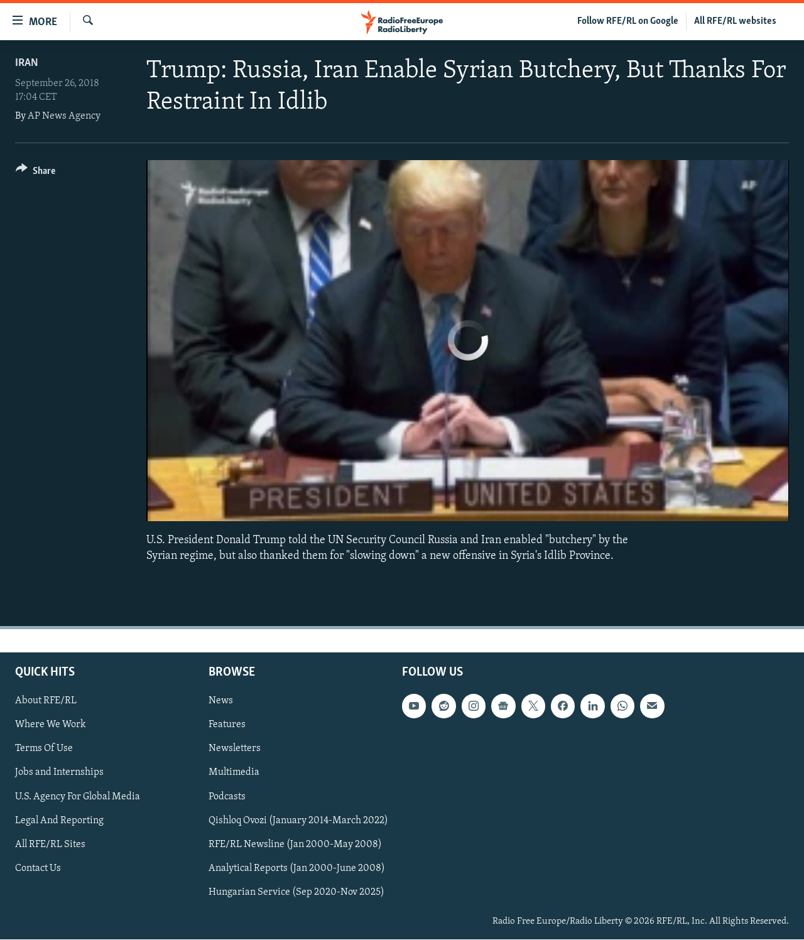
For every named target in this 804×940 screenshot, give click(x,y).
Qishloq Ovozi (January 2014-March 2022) (298, 821)
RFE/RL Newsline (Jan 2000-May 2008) (295, 845)
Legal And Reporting (59, 821)
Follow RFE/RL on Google (627, 21)
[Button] (35, 173)
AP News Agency (64, 116)
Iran (26, 63)
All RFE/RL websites (735, 21)
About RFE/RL (46, 701)
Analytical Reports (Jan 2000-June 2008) (297, 868)
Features (227, 725)
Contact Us (38, 868)
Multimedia (234, 773)
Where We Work (50, 725)
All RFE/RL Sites (50, 845)
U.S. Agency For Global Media (77, 797)
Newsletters (235, 749)
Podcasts (227, 797)
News (221, 701)
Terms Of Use (44, 749)
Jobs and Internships (59, 773)
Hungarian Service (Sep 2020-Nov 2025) (296, 892)
